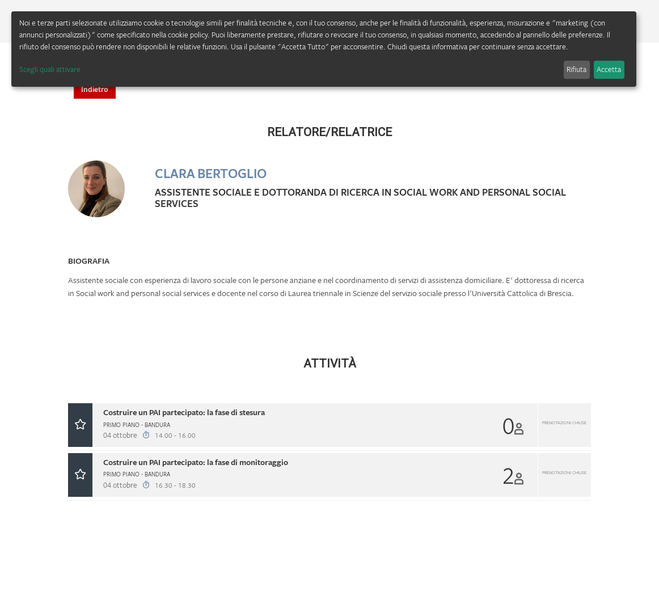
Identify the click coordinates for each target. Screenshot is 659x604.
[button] (329, 425)
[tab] (329, 426)
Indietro (94, 89)
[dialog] (323, 49)
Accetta (609, 69)
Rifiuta (576, 69)
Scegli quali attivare (50, 69)
